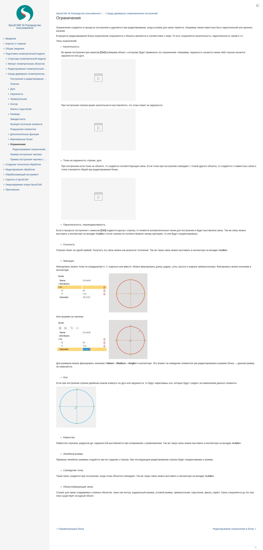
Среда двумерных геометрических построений (132, 13)
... (103, 13)
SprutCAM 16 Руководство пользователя (78, 13)
